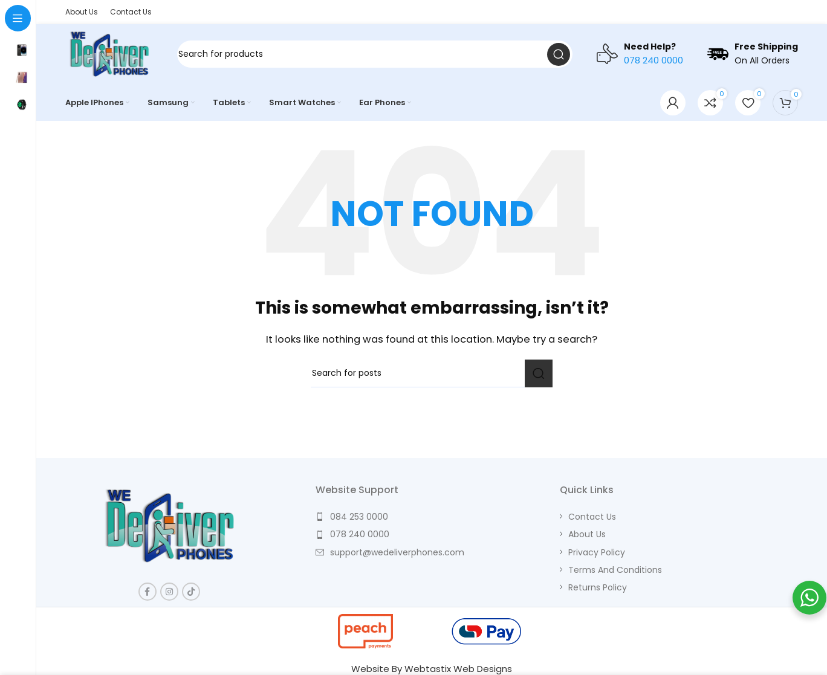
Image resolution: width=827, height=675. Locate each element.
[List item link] (432, 516)
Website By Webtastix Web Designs (431, 668)
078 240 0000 (653, 60)
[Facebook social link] (147, 592)
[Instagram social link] (169, 592)
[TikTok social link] (191, 592)
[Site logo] (109, 53)
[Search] (374, 54)
